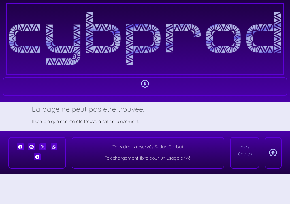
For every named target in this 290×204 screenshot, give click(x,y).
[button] (145, 84)
